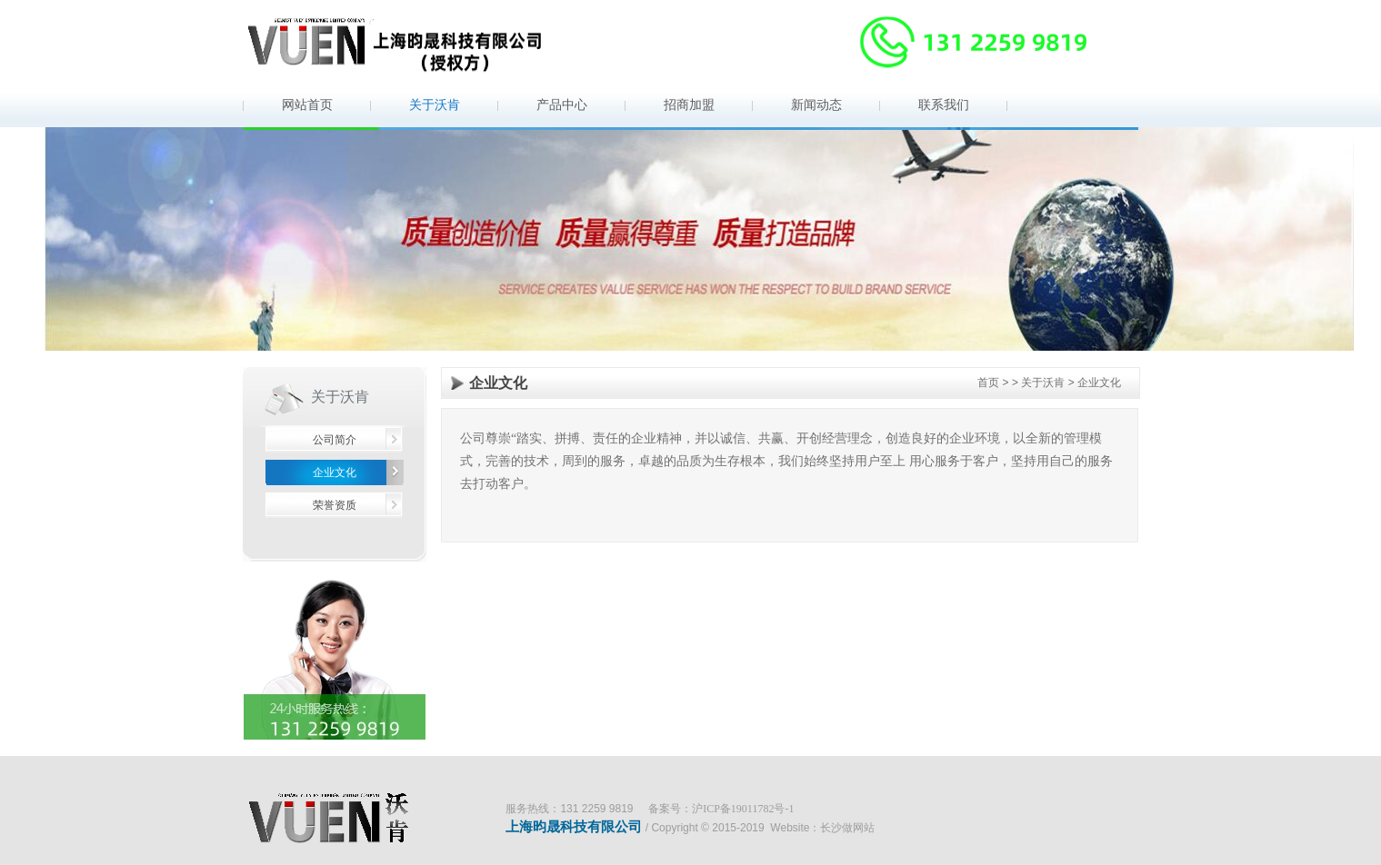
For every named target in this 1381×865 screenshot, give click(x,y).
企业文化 (334, 472)
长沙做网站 (847, 827)
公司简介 (334, 439)
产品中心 (561, 105)
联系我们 (943, 105)
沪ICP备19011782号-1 (743, 808)
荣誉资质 (334, 505)
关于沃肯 (434, 105)
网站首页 (307, 105)
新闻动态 (816, 105)
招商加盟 (689, 105)
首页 (988, 382)
